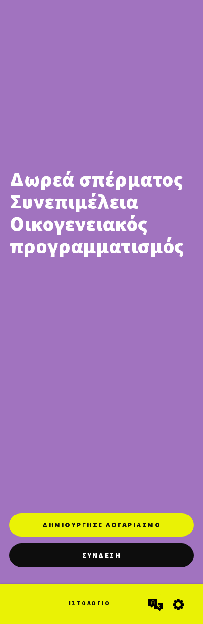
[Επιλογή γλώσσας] (154, 604)
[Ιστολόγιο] (90, 608)
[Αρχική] (20, 600)
